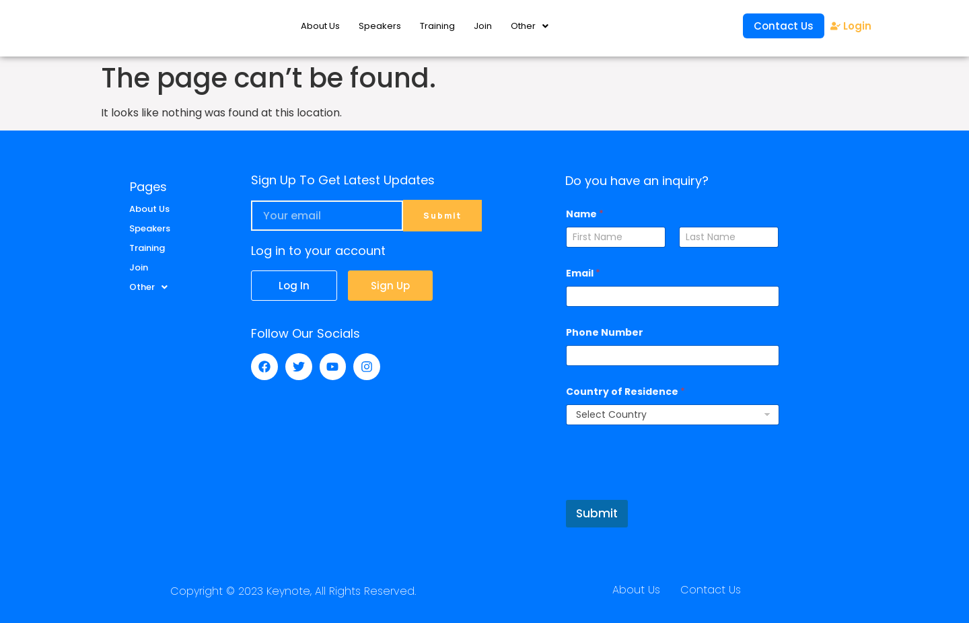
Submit (597, 513)
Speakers (380, 26)
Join (483, 26)
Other (529, 26)
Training (437, 26)
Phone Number (604, 332)
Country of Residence (625, 392)
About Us (320, 26)
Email (583, 273)
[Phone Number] (672, 355)
